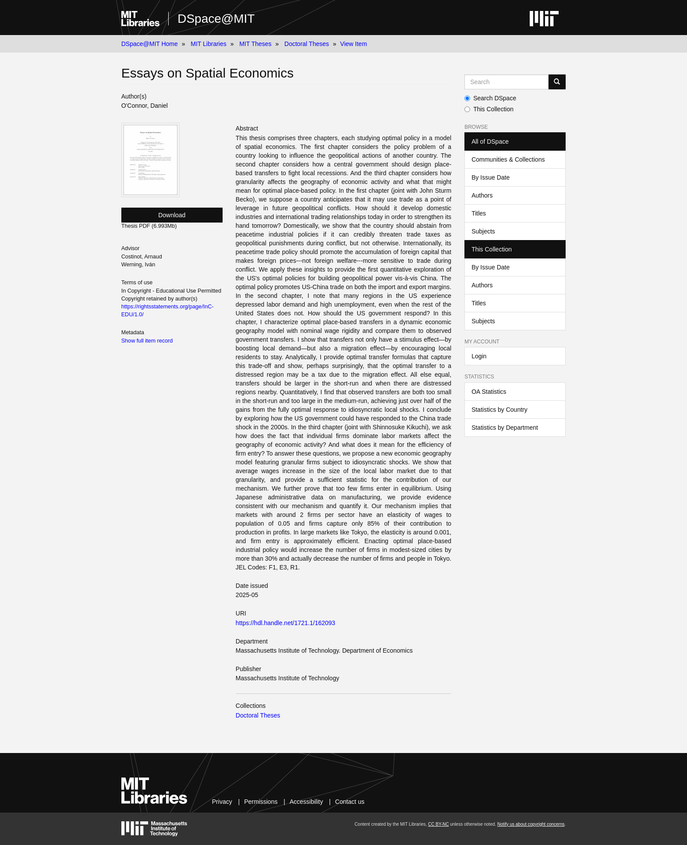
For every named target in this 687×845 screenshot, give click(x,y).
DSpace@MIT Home (149, 43)
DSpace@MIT (216, 18)
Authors (481, 195)
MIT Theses (255, 43)
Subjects (483, 231)
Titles (478, 213)
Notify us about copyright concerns (530, 824)
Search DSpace (490, 98)
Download (171, 215)
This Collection (488, 109)
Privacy (222, 801)
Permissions (260, 801)
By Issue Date (490, 177)
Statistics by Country (499, 409)
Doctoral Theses (306, 43)
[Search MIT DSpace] (506, 81)
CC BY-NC (438, 824)
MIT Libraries (208, 43)
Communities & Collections (508, 159)
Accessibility (306, 801)
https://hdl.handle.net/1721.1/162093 (285, 622)
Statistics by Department (504, 427)
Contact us (350, 801)
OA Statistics (488, 391)
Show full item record (147, 341)
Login (478, 356)
